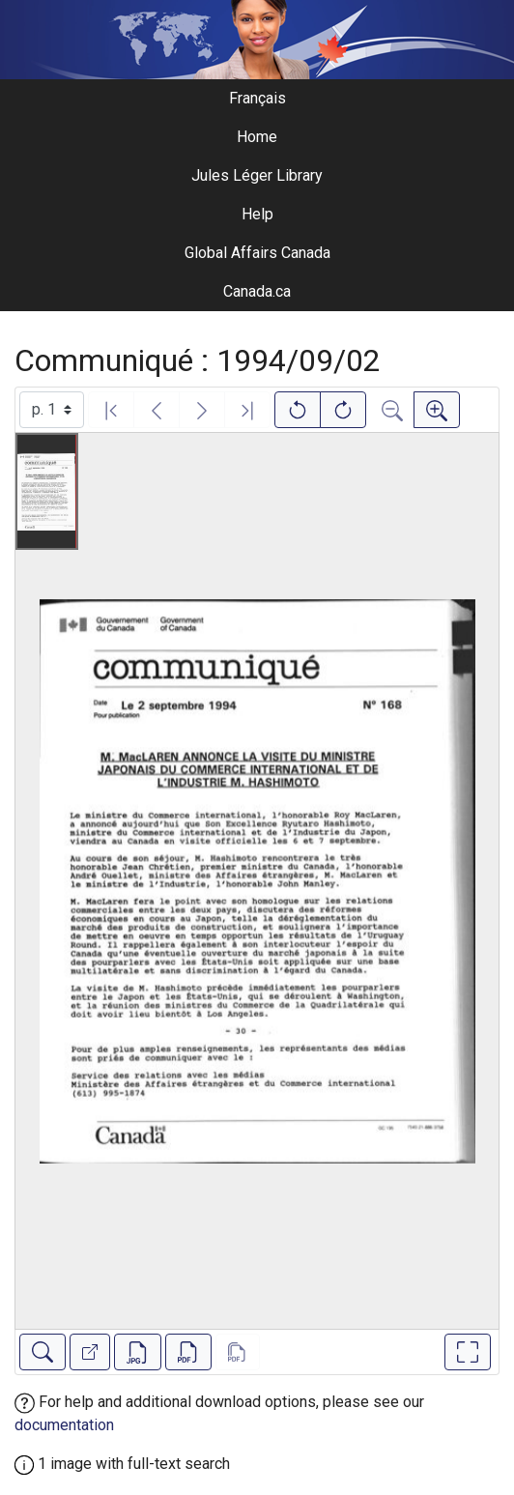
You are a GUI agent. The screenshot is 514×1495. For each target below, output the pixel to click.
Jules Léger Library (257, 175)
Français (257, 98)
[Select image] (51, 409)
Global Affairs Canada (257, 253)
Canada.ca (257, 291)
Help (257, 214)
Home (257, 137)
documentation (64, 1425)
